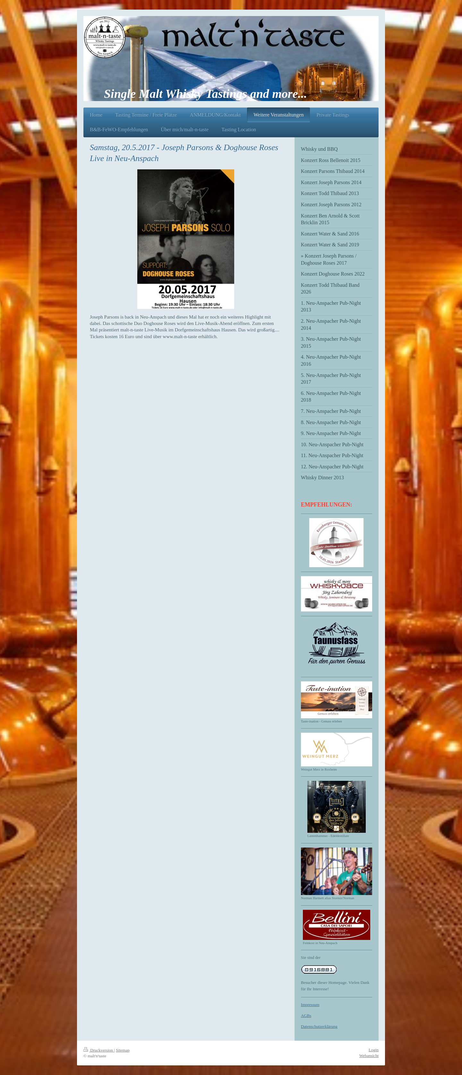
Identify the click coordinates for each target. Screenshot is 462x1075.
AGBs (306, 1015)
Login (374, 1049)
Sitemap (123, 1050)
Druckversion (98, 1050)
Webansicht (369, 1055)
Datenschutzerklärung (319, 1026)
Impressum (310, 1004)
